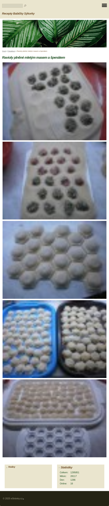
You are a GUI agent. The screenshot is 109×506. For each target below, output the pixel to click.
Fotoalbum (11, 51)
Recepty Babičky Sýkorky (18, 13)
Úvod (4, 51)
